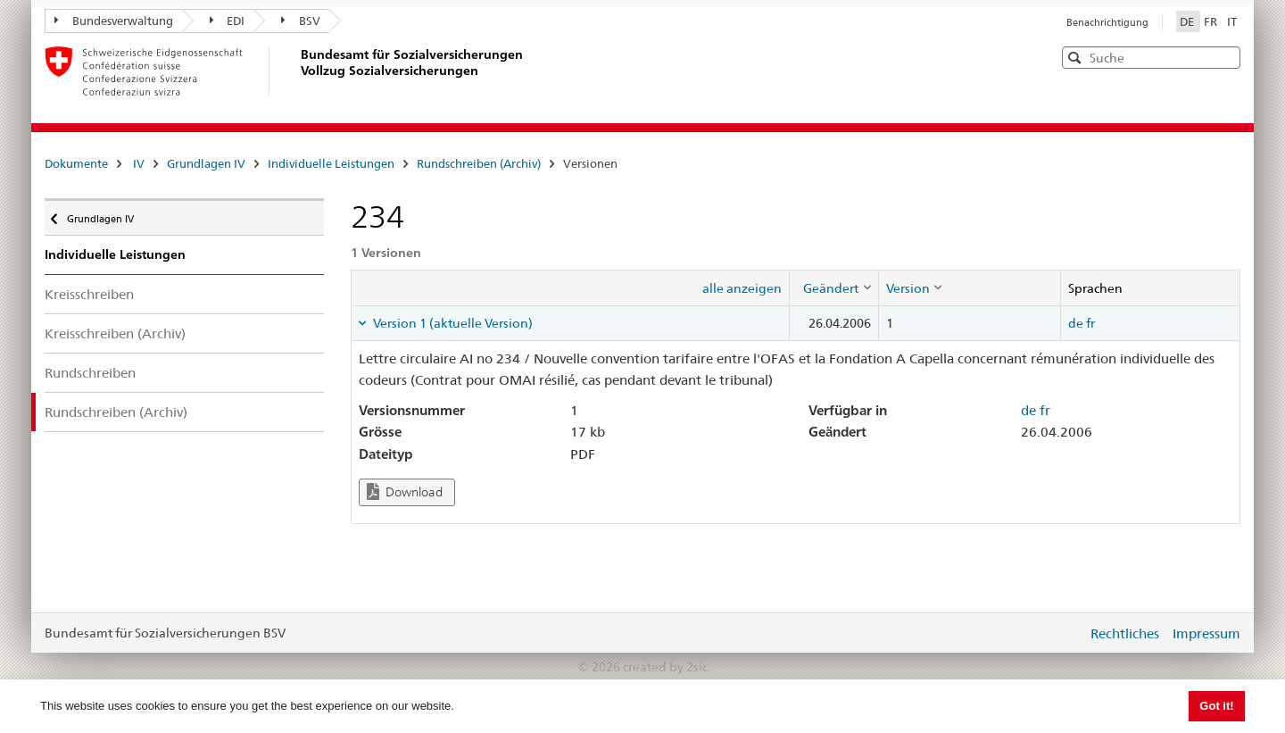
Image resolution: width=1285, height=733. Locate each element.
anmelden (1060, 633)
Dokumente (76, 163)
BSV (300, 20)
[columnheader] (833, 287)
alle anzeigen (742, 288)
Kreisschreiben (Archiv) (115, 333)
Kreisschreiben (89, 294)
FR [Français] (1212, 21)
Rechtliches (1124, 633)
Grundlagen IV (206, 163)
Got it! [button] (1216, 705)
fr (1090, 323)
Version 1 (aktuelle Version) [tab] (451, 323)
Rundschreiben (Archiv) (479, 163)
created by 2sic (665, 667)
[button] (1225, 56)
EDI (227, 20)
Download (405, 491)
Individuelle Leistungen (331, 163)
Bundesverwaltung (113, 20)
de (1075, 323)
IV (139, 163)
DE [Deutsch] (1188, 21)
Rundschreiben (90, 372)
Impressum (1206, 633)
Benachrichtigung (1107, 22)
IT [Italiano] (1232, 21)
